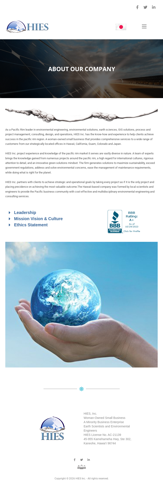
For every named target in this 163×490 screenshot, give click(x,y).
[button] (144, 27)
